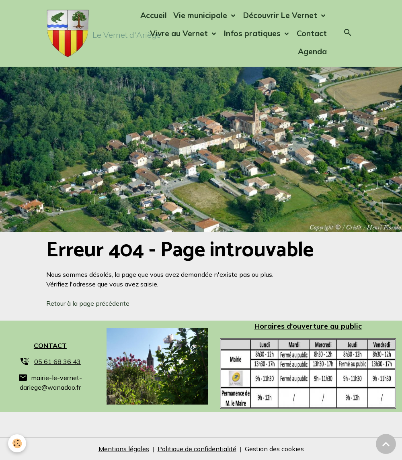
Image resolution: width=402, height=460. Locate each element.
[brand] (82, 33)
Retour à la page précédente (87, 303)
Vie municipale (201, 15)
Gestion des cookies (274, 449)
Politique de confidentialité (197, 449)
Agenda (312, 51)
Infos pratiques (253, 33)
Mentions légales (123, 449)
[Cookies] (17, 443)
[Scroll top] (386, 444)
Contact (312, 33)
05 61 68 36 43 (57, 362)
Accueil (153, 15)
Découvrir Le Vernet (281, 15)
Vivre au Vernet (180, 33)
